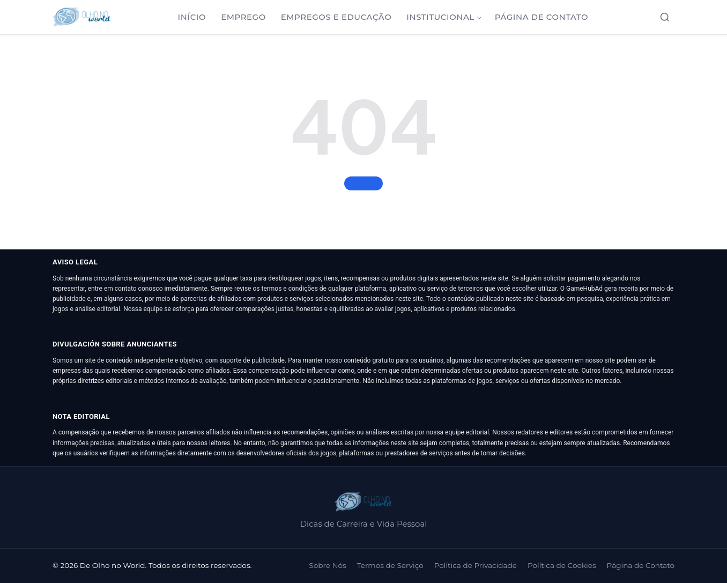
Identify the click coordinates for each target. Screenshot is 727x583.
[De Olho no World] (82, 17)
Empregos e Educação (336, 17)
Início (192, 17)
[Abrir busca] (664, 17)
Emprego (243, 17)
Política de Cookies (562, 565)
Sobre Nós (327, 565)
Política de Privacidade (475, 565)
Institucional (440, 17)
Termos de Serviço (390, 565)
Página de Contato (541, 17)
